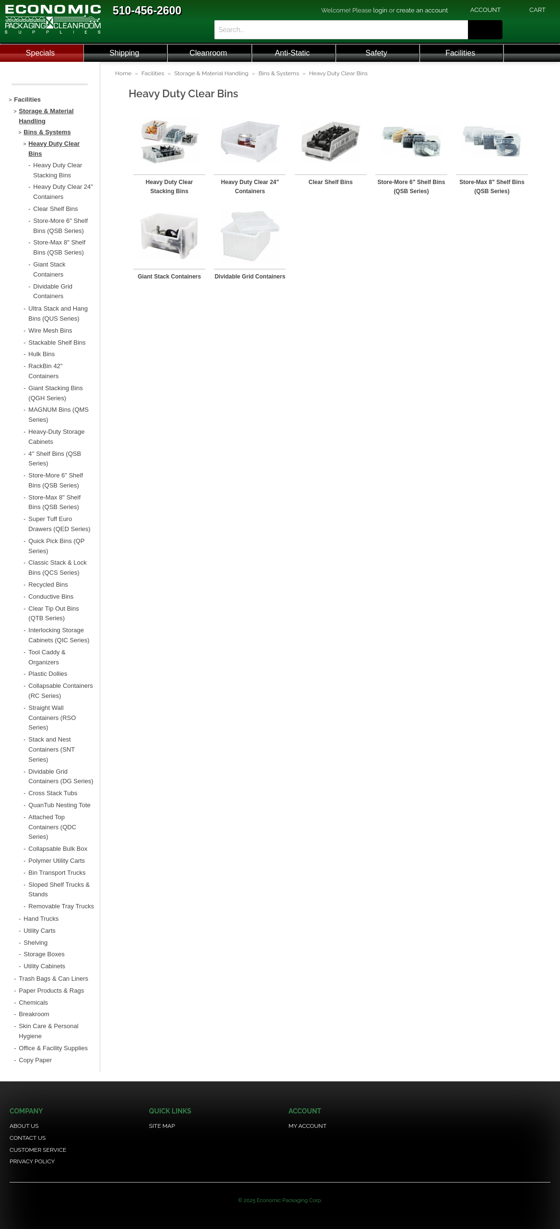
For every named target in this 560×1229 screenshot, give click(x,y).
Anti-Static (292, 53)
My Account (308, 1126)
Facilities (460, 53)
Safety (376, 53)
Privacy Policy (32, 1161)
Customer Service (38, 1150)
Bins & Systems (278, 73)
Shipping (124, 53)
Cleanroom (208, 53)
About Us (24, 1126)
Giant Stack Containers (169, 276)
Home (123, 73)
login (380, 10)
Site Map (162, 1126)
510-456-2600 (147, 10)
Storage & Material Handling (211, 73)
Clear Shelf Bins (331, 182)
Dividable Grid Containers (250, 276)
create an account (422, 10)
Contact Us (28, 1138)
